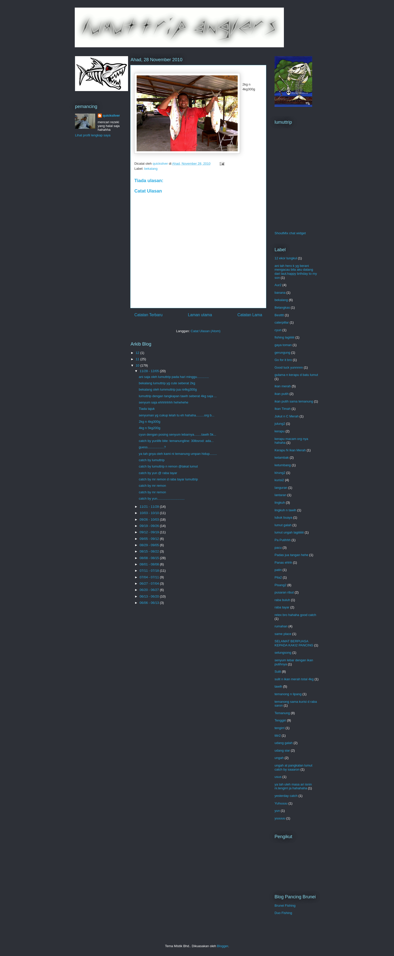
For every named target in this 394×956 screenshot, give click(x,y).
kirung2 (280, 473)
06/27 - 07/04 (150, 583)
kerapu (280, 431)
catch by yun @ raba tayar (158, 473)
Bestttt (279, 315)
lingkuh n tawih (285, 510)
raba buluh (282, 600)
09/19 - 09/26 (150, 526)
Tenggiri (280, 720)
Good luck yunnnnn (289, 367)
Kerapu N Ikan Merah (290, 450)
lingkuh (280, 502)
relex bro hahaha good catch (295, 615)
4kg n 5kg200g (149, 428)
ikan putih (282, 394)
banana (280, 292)
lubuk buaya (283, 517)
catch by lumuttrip (151, 460)
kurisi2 (279, 480)
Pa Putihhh (283, 540)
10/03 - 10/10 (150, 513)
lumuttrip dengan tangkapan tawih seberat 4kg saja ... (178, 396)
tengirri (280, 728)
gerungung (282, 352)
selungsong (283, 652)
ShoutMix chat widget (290, 233)
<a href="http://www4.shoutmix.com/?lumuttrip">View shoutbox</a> (295, 179)
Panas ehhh (283, 562)
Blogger (222, 946)
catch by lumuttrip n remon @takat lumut (168, 466)
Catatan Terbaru (148, 315)
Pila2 (278, 577)
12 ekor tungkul (286, 258)
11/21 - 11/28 (150, 506)
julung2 (280, 424)
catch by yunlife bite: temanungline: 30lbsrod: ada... (176, 441)
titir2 (278, 735)
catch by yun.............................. (161, 498)
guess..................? (152, 447)
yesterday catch (286, 796)
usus (278, 777)
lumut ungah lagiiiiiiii (289, 532)
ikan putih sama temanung (294, 401)
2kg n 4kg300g (149, 421)
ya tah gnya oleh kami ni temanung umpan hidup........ (178, 454)
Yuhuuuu (281, 803)
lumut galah (283, 525)
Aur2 (278, 285)
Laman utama (200, 315)
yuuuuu (280, 818)
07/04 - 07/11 (150, 577)
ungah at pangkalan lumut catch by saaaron (293, 767)
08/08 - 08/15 (150, 558)
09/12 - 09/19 (150, 532)
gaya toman (283, 345)
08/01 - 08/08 (150, 564)
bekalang (151, 169)
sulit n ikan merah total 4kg (294, 679)
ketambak (282, 457)
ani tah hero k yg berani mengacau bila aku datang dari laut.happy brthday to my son (296, 272)
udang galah (284, 743)
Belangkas (282, 307)
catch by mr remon (152, 485)
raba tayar (282, 607)
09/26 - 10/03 (150, 519)
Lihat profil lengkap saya (92, 135)
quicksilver (111, 115)
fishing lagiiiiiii (284, 337)
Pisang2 (280, 585)
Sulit (278, 671)
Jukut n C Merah (287, 416)
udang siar (282, 750)
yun (277, 811)
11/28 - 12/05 (150, 371)
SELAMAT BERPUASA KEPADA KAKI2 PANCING (294, 643)
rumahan (281, 626)
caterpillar (282, 322)
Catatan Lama (249, 315)
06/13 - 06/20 (150, 596)
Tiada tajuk (147, 409)
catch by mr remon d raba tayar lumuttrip (168, 479)
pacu (278, 547)
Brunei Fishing (285, 905)
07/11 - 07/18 (150, 570)
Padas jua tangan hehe (291, 555)
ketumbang (283, 465)
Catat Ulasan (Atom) (205, 331)
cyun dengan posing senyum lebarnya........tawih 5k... (177, 434)
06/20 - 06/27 (150, 590)
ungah (279, 758)
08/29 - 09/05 (150, 545)
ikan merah (283, 386)
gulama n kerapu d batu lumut (296, 375)
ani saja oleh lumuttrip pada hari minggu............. (174, 377)
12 (138, 353)
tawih (278, 686)
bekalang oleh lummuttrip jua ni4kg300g (168, 389)
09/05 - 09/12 (150, 539)
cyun (278, 330)
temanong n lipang (288, 694)
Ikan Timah (283, 409)
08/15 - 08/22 (150, 551)
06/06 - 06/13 (150, 603)
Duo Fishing (283, 913)
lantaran (280, 495)
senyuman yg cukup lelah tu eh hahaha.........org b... (176, 415)
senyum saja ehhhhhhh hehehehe (163, 402)
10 (138, 365)
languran (281, 488)
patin (278, 570)
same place (283, 634)
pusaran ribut (284, 592)
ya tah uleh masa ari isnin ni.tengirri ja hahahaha (293, 786)
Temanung (282, 713)
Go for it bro (283, 360)
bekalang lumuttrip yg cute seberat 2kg (167, 383)
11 (138, 359)
